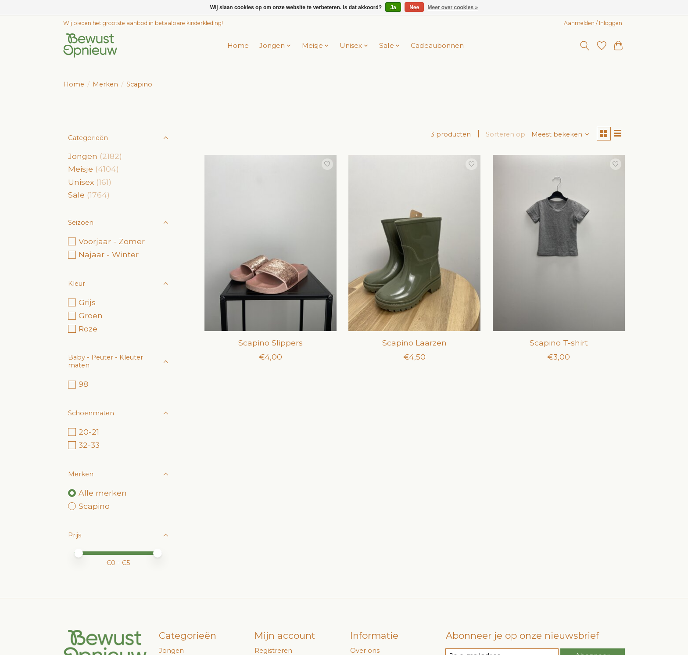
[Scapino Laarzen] (414, 244)
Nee (414, 7)
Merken (105, 84)
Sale (76, 194)
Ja (393, 7)
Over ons (365, 651)
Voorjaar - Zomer (112, 241)
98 (83, 384)
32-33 (89, 445)
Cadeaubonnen (437, 45)
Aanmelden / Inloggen (593, 23)
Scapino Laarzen (414, 344)
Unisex (81, 182)
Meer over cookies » (453, 7)
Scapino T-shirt (559, 344)
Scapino (94, 506)
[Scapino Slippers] (270, 244)
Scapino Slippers (270, 344)
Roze (88, 328)
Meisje (80, 168)
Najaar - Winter (109, 254)
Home (238, 45)
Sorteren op (503, 135)
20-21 (89, 431)
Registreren (273, 651)
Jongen (82, 156)
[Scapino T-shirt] (559, 244)
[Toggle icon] (584, 46)
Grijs (87, 302)
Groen (91, 315)
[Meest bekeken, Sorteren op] (558, 135)
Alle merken (103, 492)
